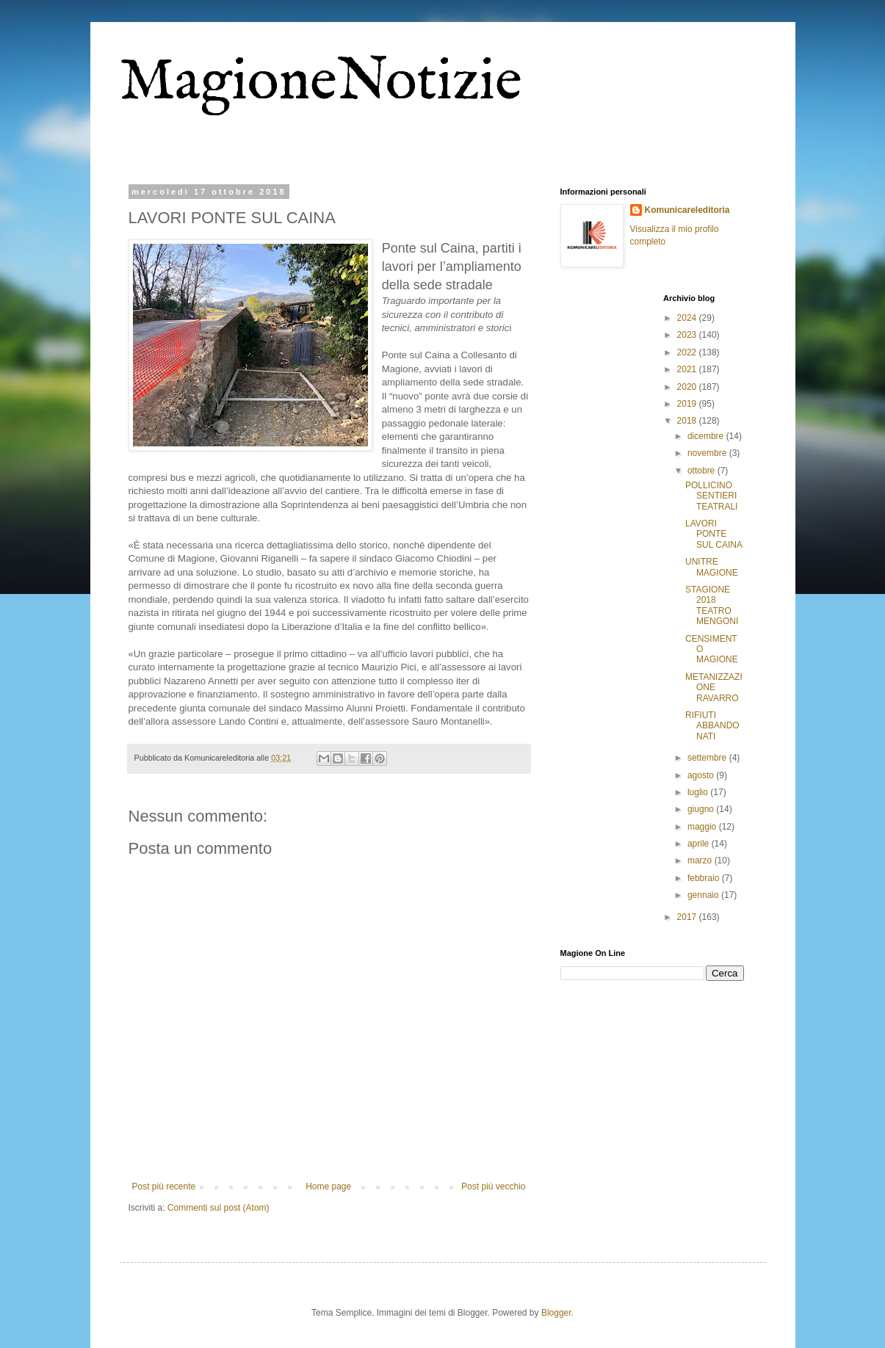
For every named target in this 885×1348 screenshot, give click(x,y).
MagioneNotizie (321, 83)
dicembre (706, 436)
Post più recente (164, 1186)
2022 (688, 352)
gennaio (704, 895)
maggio (703, 827)
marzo (701, 860)
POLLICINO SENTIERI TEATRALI (711, 496)
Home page (328, 1186)
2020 (688, 387)
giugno (701, 809)
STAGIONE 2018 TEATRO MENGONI (711, 605)
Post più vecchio (493, 1186)
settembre (708, 758)
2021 (688, 369)
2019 (688, 404)
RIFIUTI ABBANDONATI (712, 726)
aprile (699, 843)
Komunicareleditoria (687, 210)
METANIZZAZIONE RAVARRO (714, 687)
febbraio (704, 878)
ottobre (702, 470)
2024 (688, 318)
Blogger (556, 1313)
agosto (701, 775)
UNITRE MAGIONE (711, 567)
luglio (698, 792)
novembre (708, 453)
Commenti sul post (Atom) (218, 1208)
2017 (688, 917)
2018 (688, 421)
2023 (688, 335)
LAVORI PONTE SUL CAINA (714, 534)
